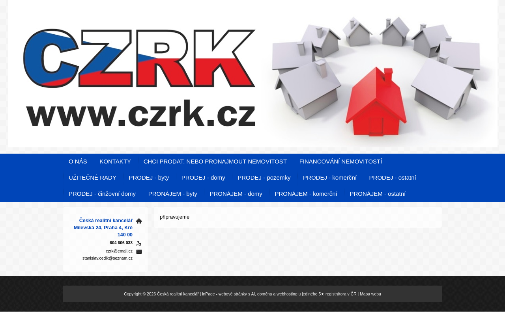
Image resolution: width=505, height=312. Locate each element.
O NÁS (78, 161)
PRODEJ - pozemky (264, 177)
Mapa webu (370, 294)
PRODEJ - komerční (330, 177)
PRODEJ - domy (203, 177)
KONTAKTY (115, 161)
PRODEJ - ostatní (392, 177)
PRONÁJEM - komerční (306, 193)
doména (264, 294)
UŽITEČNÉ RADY (92, 177)
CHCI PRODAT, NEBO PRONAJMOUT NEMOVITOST (215, 161)
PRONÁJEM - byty (172, 193)
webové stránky (233, 294)
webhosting (287, 294)
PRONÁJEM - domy (235, 193)
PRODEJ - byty (149, 177)
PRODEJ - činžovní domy (102, 193)
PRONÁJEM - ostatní (378, 193)
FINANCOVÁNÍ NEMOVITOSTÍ (340, 161)
